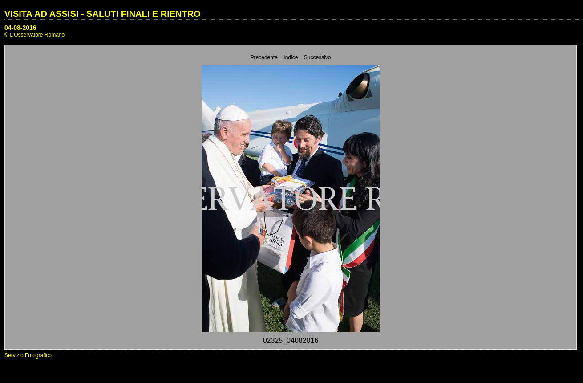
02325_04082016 (291, 340)
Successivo (317, 57)
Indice (290, 57)
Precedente (264, 57)
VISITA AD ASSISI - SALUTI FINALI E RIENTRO (102, 14)
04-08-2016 (20, 27)
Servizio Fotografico (28, 355)
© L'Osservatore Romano (34, 35)
